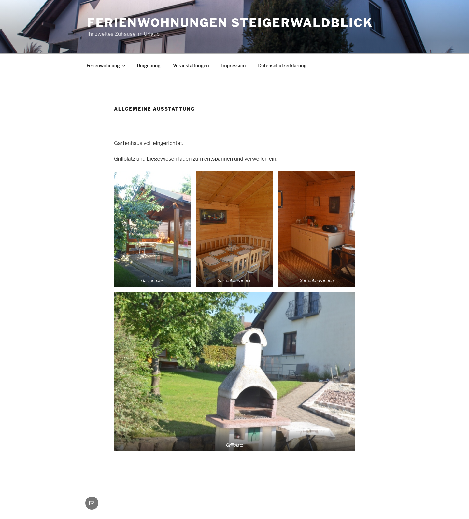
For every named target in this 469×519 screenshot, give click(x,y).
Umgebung (149, 65)
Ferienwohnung (106, 65)
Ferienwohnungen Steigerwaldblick (230, 23)
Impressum (233, 65)
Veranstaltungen (191, 65)
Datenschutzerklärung (282, 65)
